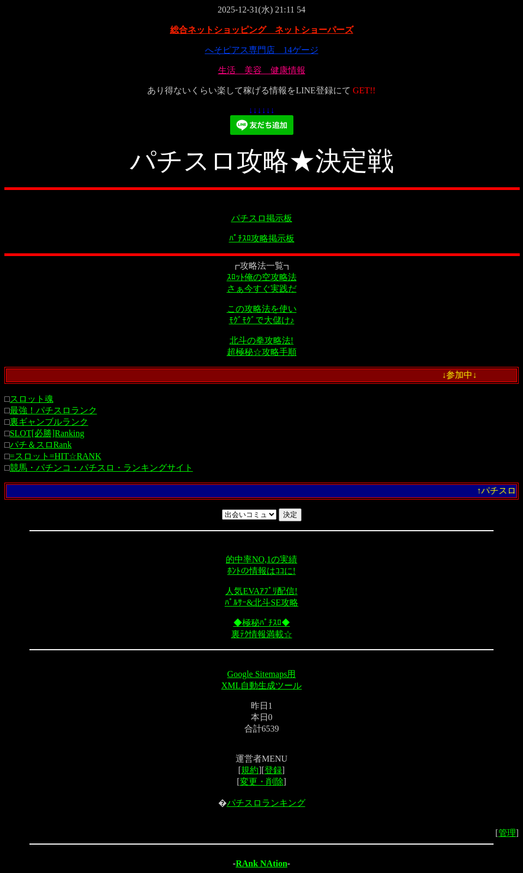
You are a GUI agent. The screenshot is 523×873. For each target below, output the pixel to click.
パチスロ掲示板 (261, 218)
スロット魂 (31, 398)
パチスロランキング (266, 802)
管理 (507, 833)
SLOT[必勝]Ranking (47, 433)
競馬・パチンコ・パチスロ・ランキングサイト (101, 467)
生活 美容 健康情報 (261, 70)
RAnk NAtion (261, 863)
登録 (273, 770)
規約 (250, 770)
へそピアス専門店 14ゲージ (261, 50)
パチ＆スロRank (41, 444)
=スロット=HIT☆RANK (55, 456)
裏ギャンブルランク (49, 421)
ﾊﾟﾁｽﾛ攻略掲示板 (261, 238)
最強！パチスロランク (53, 410)
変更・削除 (262, 781)
